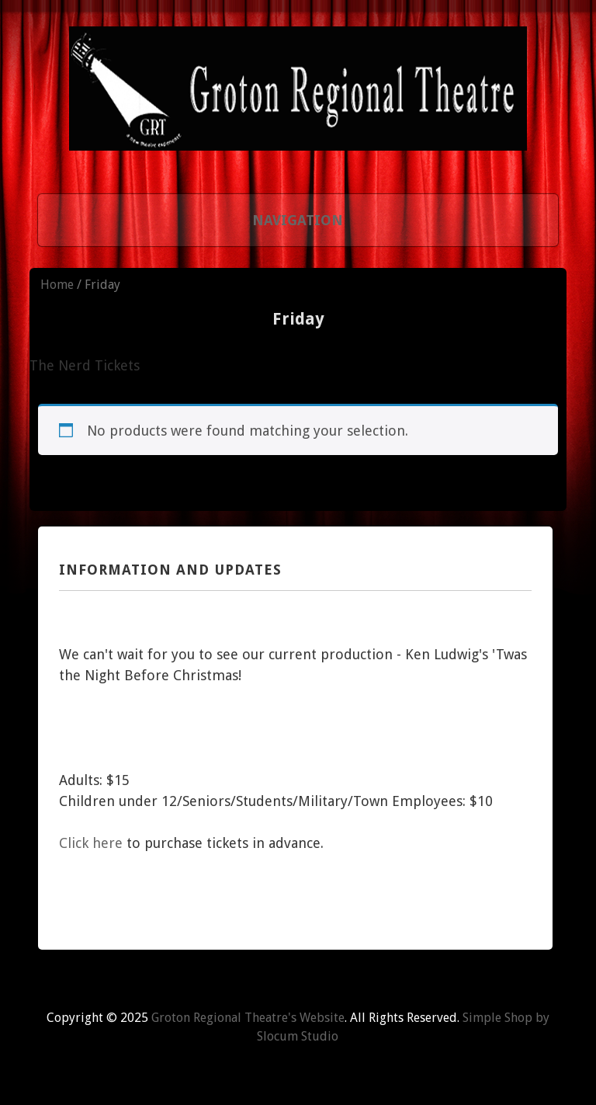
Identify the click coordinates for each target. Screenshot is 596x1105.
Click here (91, 843)
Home (57, 284)
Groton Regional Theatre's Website (248, 1017)
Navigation (297, 220)
